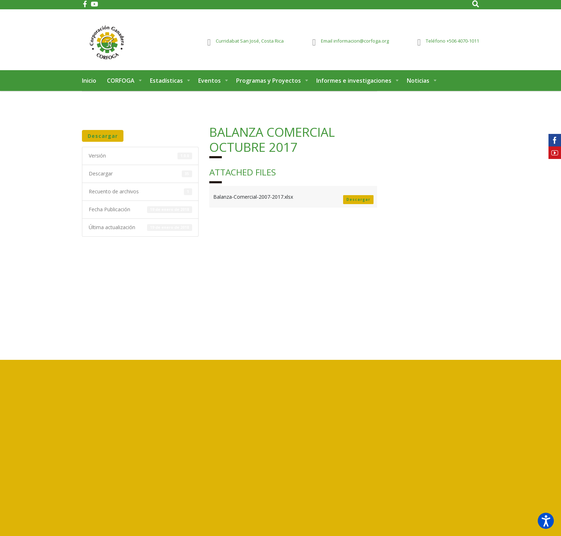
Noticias (418, 85)
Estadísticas (166, 85)
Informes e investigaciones (353, 85)
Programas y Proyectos (268, 85)
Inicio (89, 85)
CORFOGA (121, 85)
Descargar (103, 140)
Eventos (209, 85)
